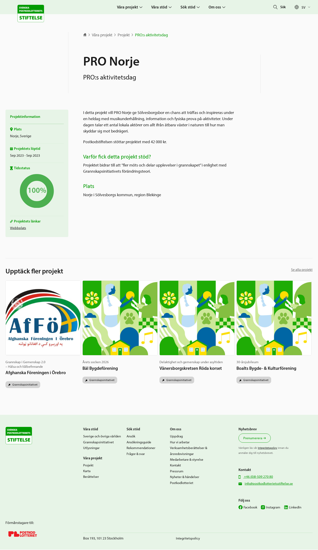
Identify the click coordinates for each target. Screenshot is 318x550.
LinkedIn (295, 508)
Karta (86, 471)
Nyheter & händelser (184, 478)
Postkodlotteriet (181, 483)
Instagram (273, 508)
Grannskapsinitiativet (24, 385)
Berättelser (91, 477)
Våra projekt (102, 34)
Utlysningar (91, 449)
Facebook (250, 508)
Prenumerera (252, 439)
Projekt (124, 34)
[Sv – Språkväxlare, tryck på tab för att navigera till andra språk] (307, 7)
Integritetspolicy (267, 448)
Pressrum (176, 472)
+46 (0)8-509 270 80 (258, 477)
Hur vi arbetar (180, 443)
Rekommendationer (141, 449)
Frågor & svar (136, 454)
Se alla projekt (302, 269)
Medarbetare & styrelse (186, 460)
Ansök (131, 437)
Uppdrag (176, 437)
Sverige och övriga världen (102, 437)
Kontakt (175, 466)
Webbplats (18, 228)
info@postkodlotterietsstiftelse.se (269, 484)
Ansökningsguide (139, 443)
